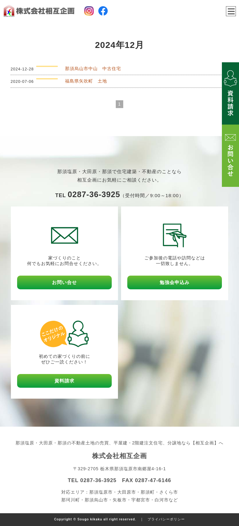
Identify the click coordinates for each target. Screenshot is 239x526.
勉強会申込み (175, 282)
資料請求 (64, 380)
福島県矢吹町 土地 (86, 80)
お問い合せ (64, 282)
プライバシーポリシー (166, 519)
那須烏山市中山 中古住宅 (93, 68)
